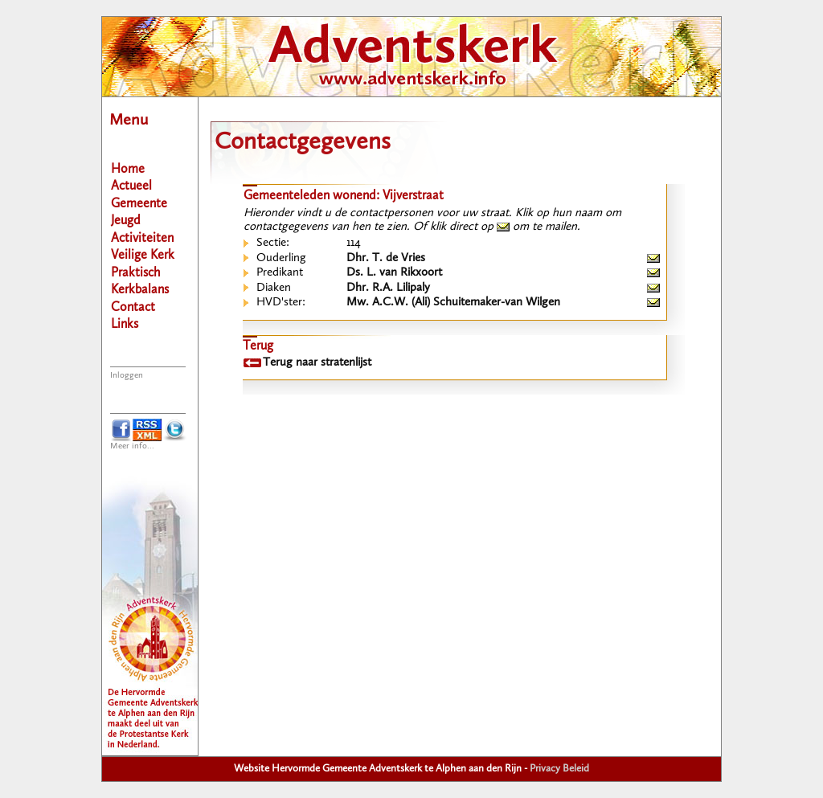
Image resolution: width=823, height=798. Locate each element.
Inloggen (126, 375)
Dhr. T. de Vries (385, 258)
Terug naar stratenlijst (317, 363)
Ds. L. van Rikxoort (394, 273)
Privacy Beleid (559, 768)
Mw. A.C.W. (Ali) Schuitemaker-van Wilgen (453, 303)
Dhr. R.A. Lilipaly (388, 288)
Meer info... (132, 446)
